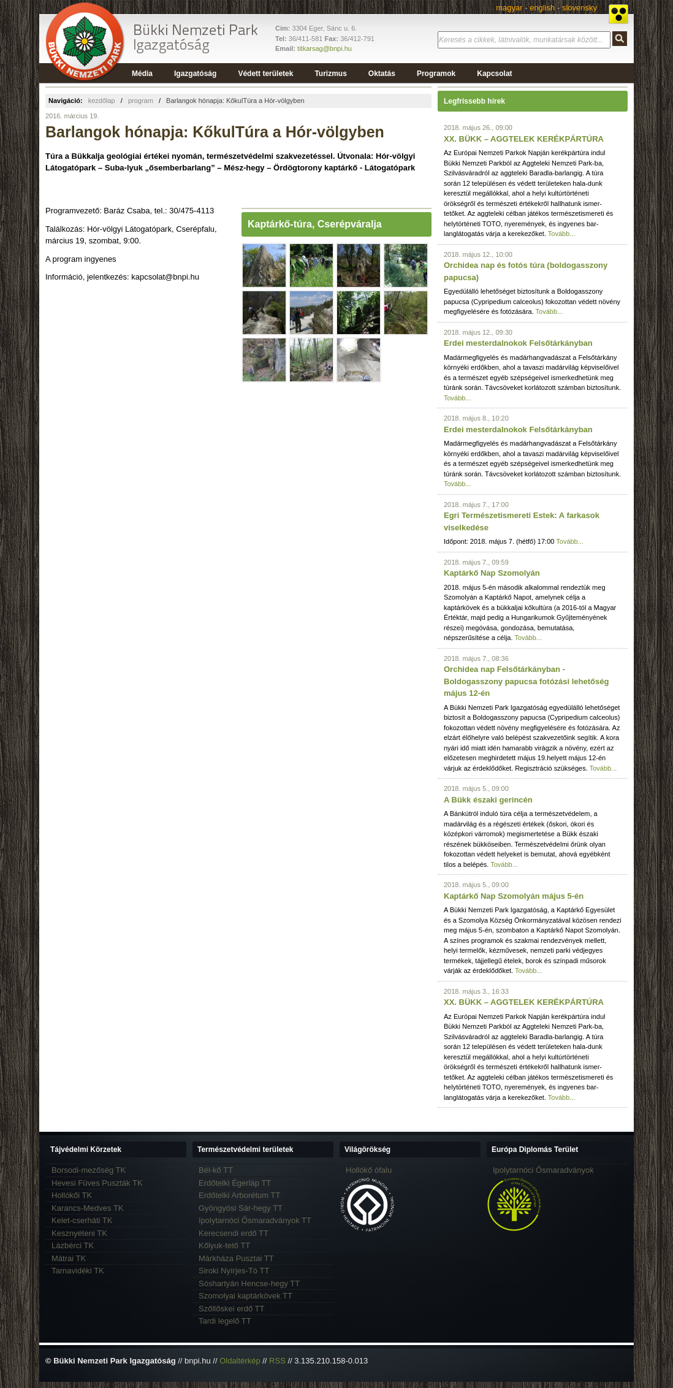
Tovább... (562, 233)
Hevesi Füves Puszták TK (97, 1183)
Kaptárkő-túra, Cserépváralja (315, 224)
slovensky (579, 7)
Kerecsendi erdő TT (233, 1233)
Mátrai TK (68, 1258)
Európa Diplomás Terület (535, 1149)
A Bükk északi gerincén (488, 799)
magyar (509, 7)
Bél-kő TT (216, 1170)
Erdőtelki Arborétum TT (239, 1195)
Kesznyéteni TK (79, 1233)
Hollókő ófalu (369, 1170)
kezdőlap (101, 100)
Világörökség (367, 1149)
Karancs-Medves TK (87, 1208)
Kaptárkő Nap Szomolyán (492, 573)
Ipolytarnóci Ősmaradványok (543, 1170)
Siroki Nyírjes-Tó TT (234, 1270)
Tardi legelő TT (225, 1320)
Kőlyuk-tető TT (224, 1245)
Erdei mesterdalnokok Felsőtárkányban (518, 343)
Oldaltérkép (239, 1360)
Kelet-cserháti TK (81, 1220)
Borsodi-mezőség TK (88, 1170)
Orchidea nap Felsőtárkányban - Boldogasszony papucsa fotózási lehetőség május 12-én (526, 681)
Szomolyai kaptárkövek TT (245, 1295)
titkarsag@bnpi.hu (324, 48)
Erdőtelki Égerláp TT (235, 1183)
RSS (277, 1360)
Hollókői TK (71, 1195)
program (140, 100)
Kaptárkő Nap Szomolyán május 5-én (514, 896)
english (542, 7)
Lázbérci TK (72, 1245)
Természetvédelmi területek (245, 1149)
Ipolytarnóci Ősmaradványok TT (255, 1220)
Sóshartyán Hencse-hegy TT (249, 1283)
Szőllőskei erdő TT (231, 1308)
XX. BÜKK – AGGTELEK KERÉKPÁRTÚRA (524, 138)
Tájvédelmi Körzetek (85, 1149)
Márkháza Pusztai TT (236, 1258)
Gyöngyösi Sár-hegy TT (241, 1208)
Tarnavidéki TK (77, 1270)
